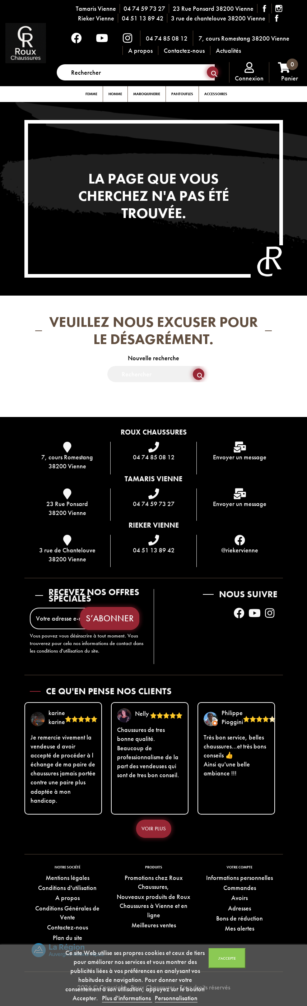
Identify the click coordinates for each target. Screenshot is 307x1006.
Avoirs (239, 898)
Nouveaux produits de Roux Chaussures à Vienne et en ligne (153, 906)
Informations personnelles (239, 877)
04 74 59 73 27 (144, 8)
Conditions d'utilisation (67, 888)
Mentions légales (67, 877)
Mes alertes (239, 928)
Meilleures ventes (153, 925)
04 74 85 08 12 (166, 38)
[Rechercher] (136, 72)
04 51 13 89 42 (142, 18)
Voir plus (153, 828)
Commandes (239, 888)
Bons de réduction (239, 918)
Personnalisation (176, 998)
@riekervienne (239, 550)
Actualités (228, 50)
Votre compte (239, 867)
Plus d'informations (127, 998)
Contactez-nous (184, 50)
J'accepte (227, 958)
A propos (140, 50)
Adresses (239, 908)
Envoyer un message (239, 457)
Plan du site (67, 937)
